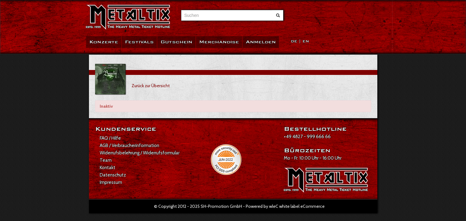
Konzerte (103, 42)
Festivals (139, 42)
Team (106, 160)
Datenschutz (113, 175)
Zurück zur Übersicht (151, 85)
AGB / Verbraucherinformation (129, 145)
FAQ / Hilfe (110, 138)
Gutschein (176, 42)
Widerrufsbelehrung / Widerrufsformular (139, 153)
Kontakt (107, 167)
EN (305, 41)
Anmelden (261, 42)
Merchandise (219, 42)
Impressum (111, 182)
